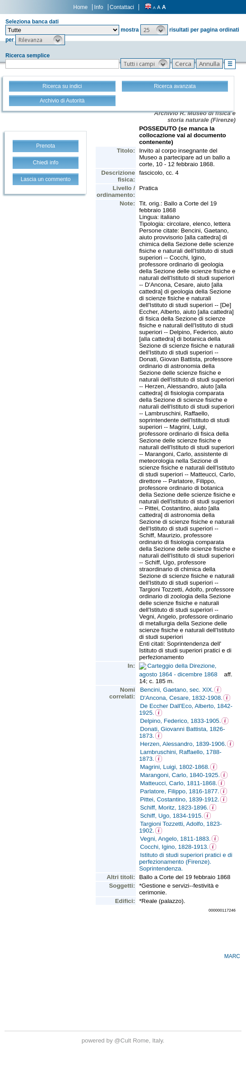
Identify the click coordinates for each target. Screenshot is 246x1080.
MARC (232, 956)
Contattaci (122, 7)
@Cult (123, 1040)
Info (98, 7)
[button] (154, 29)
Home (80, 7)
